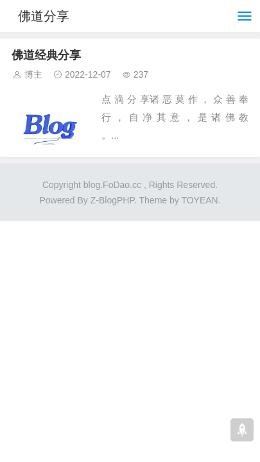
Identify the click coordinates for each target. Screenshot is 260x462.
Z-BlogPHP (112, 200)
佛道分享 (43, 16)
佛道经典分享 (46, 55)
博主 (33, 74)
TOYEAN (199, 200)
